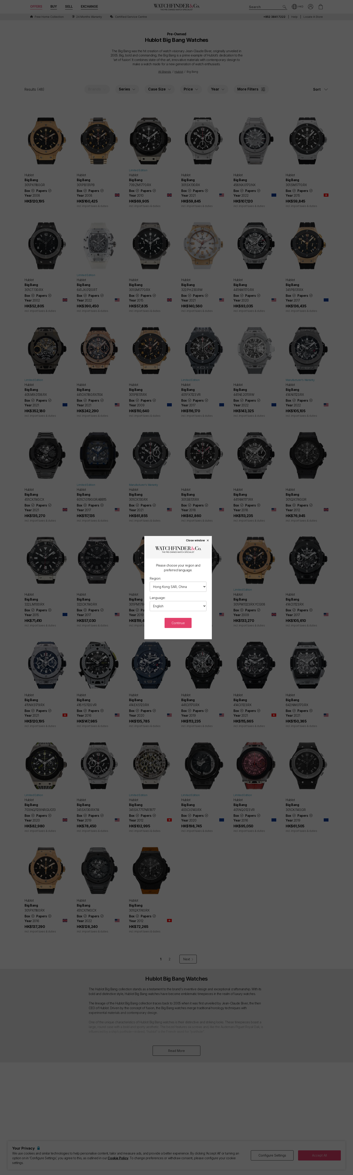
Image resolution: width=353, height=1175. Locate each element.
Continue (178, 623)
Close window (197, 540)
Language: (157, 598)
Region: (155, 578)
